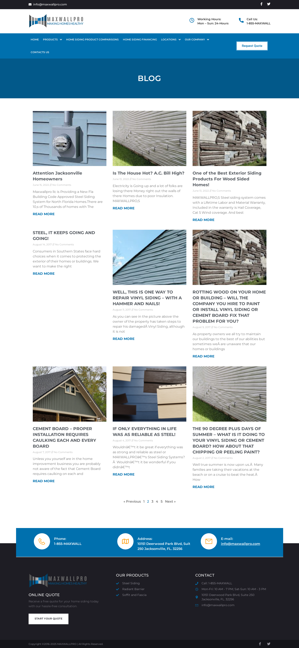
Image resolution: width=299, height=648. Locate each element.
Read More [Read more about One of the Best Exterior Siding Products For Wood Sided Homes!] (203, 220)
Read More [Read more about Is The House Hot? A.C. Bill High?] (124, 208)
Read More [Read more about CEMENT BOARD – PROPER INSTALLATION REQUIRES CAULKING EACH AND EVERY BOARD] (44, 481)
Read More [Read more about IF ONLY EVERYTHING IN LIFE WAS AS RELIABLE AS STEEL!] (124, 474)
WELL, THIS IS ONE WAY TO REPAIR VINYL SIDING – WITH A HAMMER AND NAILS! (147, 298)
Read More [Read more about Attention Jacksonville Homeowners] (44, 214)
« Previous (132, 501)
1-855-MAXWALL (68, 544)
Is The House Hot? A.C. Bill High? (148, 173)
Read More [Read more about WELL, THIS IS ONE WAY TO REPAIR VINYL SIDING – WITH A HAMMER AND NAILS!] (124, 339)
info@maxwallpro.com (240, 544)
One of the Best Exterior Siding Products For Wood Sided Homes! (227, 179)
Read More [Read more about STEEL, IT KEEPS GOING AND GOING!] (44, 274)
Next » (170, 501)
